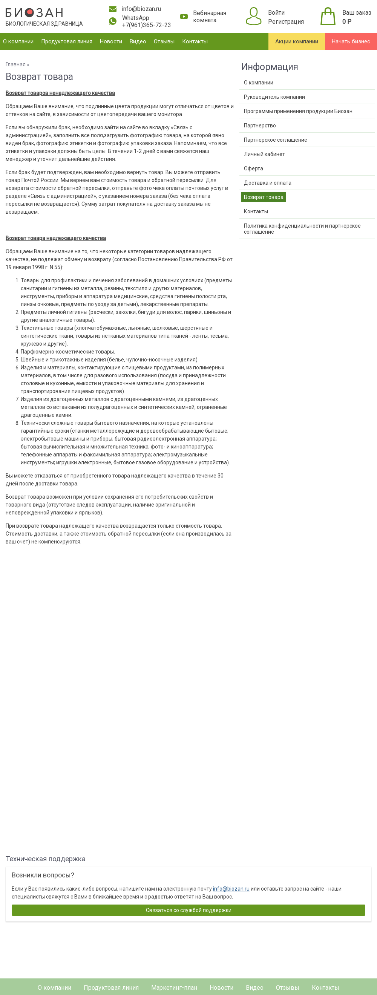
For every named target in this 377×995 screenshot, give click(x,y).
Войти (276, 12)
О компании (18, 41)
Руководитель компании (274, 97)
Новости (111, 41)
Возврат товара (264, 197)
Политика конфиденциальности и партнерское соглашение (302, 229)
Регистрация (286, 21)
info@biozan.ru (231, 889)
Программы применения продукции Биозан (298, 111)
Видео (138, 41)
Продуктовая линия (66, 41)
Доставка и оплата (267, 183)
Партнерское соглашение (275, 140)
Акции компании (296, 41)
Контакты (195, 41)
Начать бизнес (351, 41)
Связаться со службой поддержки (188, 910)
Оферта (253, 168)
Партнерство (260, 125)
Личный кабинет (264, 154)
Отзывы (164, 41)
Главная (16, 64)
